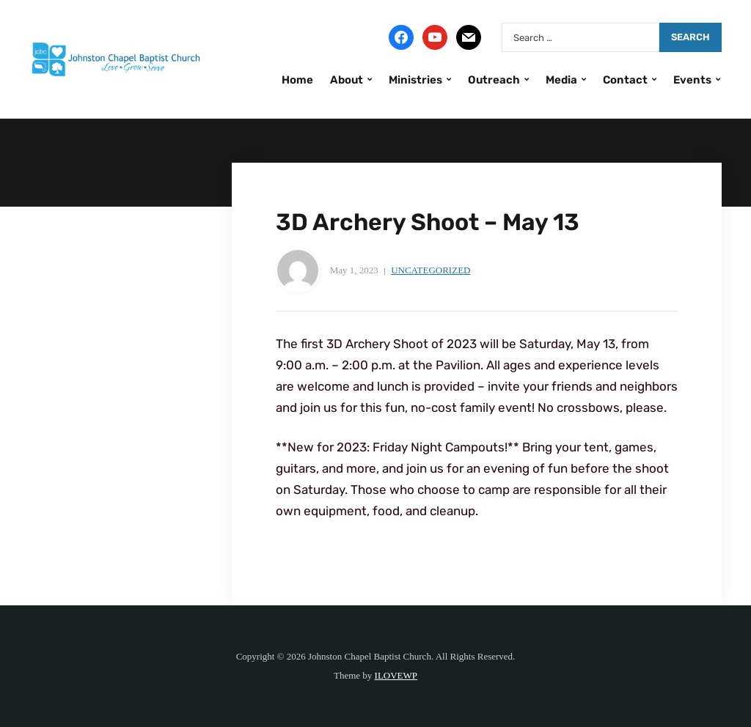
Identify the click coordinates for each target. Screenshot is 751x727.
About (346, 79)
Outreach (494, 79)
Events (692, 79)
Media (561, 79)
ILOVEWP (396, 675)
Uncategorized (430, 270)
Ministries (415, 79)
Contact (625, 79)
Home (297, 79)
